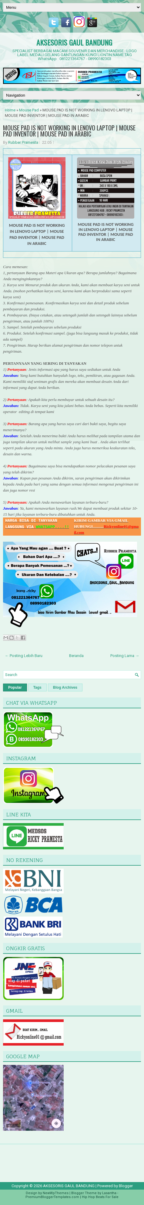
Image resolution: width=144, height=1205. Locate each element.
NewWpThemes (56, 1193)
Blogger (126, 1186)
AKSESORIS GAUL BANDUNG (74, 42)
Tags (37, 687)
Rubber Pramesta (23, 142)
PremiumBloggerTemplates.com (52, 1197)
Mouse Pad (29, 110)
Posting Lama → (124, 655)
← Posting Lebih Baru (23, 655)
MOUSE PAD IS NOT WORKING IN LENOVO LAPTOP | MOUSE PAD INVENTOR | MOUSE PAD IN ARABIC (69, 131)
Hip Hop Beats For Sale (100, 1197)
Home (10, 110)
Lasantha (109, 1193)
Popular (15, 687)
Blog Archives (65, 687)
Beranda (76, 655)
